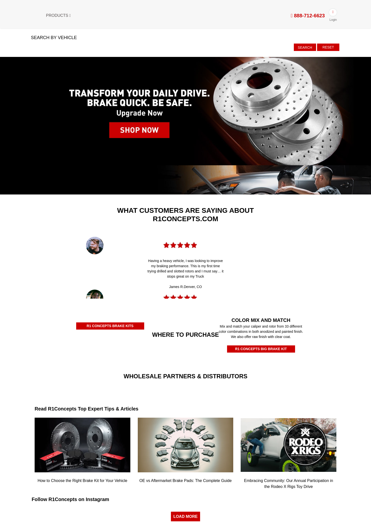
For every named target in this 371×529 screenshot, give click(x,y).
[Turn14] (146, 389)
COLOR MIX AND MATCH (261, 320)
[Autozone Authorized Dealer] (160, 351)
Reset (328, 47)
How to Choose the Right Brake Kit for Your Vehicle (82, 480)
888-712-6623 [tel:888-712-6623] (308, 15)
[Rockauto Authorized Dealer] (108, 349)
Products (58, 15)
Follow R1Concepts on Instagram (71, 499)
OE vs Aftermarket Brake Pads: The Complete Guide (185, 480)
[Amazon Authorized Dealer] (57, 349)
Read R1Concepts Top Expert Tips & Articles (87, 408)
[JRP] (224, 385)
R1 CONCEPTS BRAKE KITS (110, 326)
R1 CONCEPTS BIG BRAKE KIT (261, 349)
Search (305, 47)
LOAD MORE (185, 516)
